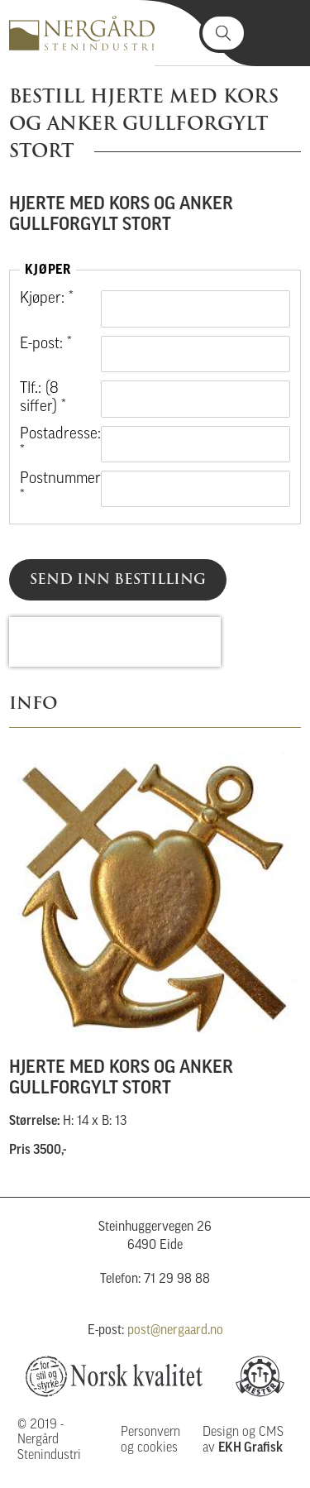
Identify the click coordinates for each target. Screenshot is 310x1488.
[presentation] (115, 642)
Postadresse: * (54, 444)
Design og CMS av (243, 1440)
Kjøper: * (47, 299)
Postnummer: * (54, 488)
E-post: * (46, 344)
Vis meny (278, 33)
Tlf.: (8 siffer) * (43, 398)
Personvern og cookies (150, 1440)
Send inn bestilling (118, 579)
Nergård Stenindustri (82, 33)
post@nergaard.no (175, 1330)
